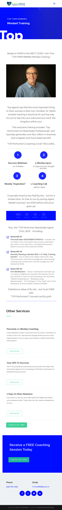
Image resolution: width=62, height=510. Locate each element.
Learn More (17, 351)
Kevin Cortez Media (22, 507)
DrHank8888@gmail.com (40, 487)
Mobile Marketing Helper (46, 507)
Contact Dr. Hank (17, 423)
